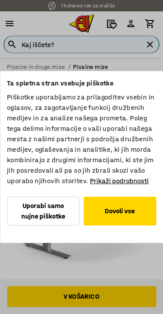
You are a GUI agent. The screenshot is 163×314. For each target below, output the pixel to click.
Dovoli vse (120, 211)
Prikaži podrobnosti (119, 181)
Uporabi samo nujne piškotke (43, 210)
